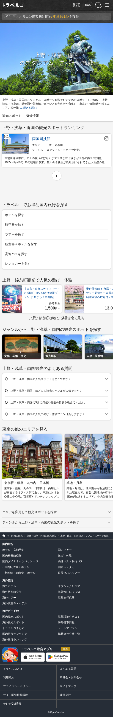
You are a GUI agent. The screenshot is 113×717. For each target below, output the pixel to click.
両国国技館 (41, 139)
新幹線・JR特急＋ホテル (20, 572)
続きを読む (30, 107)
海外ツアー (9, 597)
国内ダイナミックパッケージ (20, 561)
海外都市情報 (66, 622)
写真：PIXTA (102, 91)
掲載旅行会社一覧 (69, 633)
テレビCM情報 (12, 703)
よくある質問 (68, 668)
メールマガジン (67, 628)
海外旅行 (7, 580)
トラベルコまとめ (13, 628)
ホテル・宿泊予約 (13, 549)
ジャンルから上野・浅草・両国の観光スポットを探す (40, 522)
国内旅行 (7, 544)
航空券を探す (14, 224)
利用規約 (8, 677)
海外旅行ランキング (14, 639)
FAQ (87, 4)
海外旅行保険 (66, 597)
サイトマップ (68, 686)
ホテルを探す (14, 215)
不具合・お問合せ (71, 677)
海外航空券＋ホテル (14, 603)
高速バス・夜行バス (70, 561)
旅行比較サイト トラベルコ (2, 535)
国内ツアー (65, 549)
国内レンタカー (67, 567)
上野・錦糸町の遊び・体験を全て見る (56, 318)
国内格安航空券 (12, 555)
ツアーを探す (14, 234)
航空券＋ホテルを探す (21, 244)
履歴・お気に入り (98, 5)
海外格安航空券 (12, 591)
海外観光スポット (13, 622)
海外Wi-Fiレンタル (69, 591)
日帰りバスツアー (69, 572)
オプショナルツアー (70, 586)
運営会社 (65, 695)
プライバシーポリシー (17, 686)
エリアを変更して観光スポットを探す (29, 512)
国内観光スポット (13, 616)
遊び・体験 (65, 555)
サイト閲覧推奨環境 (15, 695)
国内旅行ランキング (14, 633)
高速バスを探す (16, 254)
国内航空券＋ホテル (17, 567)
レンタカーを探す (18, 263)
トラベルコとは (12, 668)
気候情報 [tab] (32, 116)
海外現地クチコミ (69, 616)
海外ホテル (9, 586)
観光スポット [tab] (12, 116)
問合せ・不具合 (75, 5)
